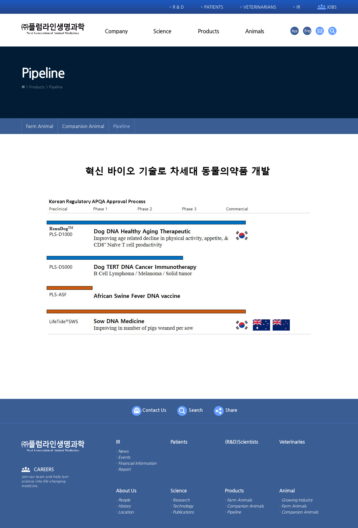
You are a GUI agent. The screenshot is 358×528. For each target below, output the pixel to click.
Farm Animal (39, 126)
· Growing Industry (295, 500)
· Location (125, 512)
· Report (123, 469)
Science (162, 31)
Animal (287, 490)
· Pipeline (233, 512)
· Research (180, 500)
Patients (213, 6)
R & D (178, 6)
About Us (126, 490)
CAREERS (44, 469)
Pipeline (121, 126)
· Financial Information (136, 463)
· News (122, 451)
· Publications (182, 512)
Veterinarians (259, 6)
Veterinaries (292, 441)
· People (123, 500)
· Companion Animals (244, 506)
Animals (254, 31)
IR (298, 6)
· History (123, 506)
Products (208, 31)
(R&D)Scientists (241, 441)
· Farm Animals (238, 500)
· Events (123, 457)
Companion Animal (83, 126)
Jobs (332, 6)
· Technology (181, 506)
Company (116, 31)
